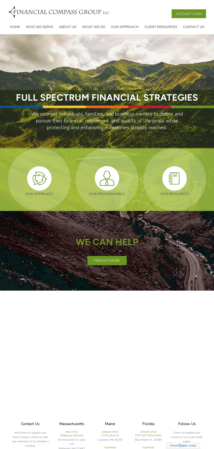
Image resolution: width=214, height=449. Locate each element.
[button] (15, 27)
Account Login (188, 14)
